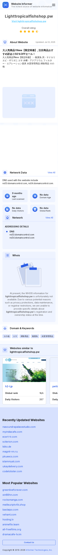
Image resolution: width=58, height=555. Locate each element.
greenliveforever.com (15, 489)
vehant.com (9, 514)
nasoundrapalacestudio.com (19, 426)
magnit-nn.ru (10, 451)
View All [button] (51, 172)
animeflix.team (10, 524)
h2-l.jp (9, 386)
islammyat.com (11, 461)
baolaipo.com (10, 509)
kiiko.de (6, 446)
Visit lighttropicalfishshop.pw (29, 21)
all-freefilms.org (11, 529)
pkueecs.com (10, 456)
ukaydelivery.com (12, 466)
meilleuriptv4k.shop (14, 504)
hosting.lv (8, 519)
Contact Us (29, 542)
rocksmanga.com (12, 499)
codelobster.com (12, 471)
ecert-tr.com (9, 436)
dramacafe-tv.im (11, 534)
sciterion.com (10, 441)
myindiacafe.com (12, 431)
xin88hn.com (10, 494)
